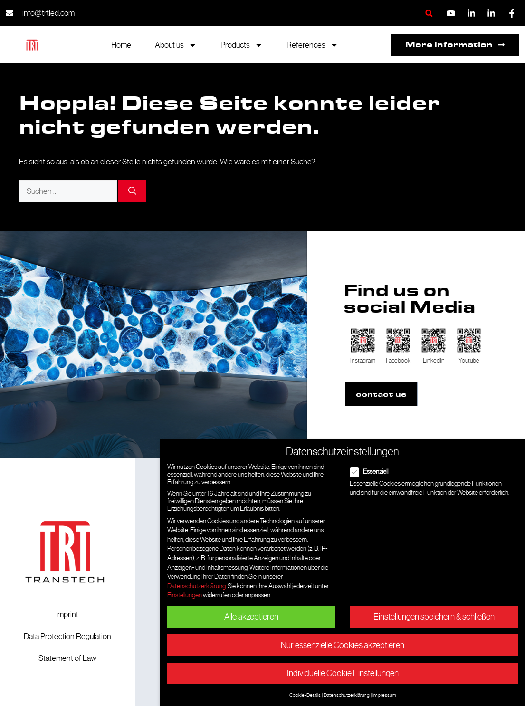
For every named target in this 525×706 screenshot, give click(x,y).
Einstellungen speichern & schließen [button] (434, 616)
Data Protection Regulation (67, 635)
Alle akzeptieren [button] (251, 616)
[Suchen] (132, 191)
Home (121, 44)
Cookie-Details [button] (305, 695)
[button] (428, 13)
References (312, 45)
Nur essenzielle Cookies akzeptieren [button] (342, 645)
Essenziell (372, 471)
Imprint (67, 614)
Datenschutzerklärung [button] (347, 695)
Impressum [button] (384, 695)
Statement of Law (67, 657)
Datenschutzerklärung (196, 586)
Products (241, 45)
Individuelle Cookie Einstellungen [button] (343, 673)
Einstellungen (184, 595)
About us (176, 45)
